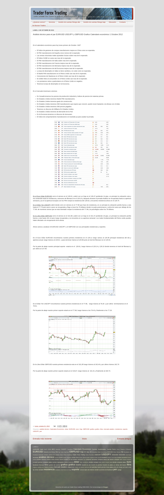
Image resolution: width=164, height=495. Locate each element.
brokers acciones (122, 457)
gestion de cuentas (54, 465)
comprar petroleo (126, 459)
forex (47, 465)
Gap (81, 429)
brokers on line (68, 459)
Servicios (52, 22)
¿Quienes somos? (39, 22)
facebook (36, 465)
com (84, 459)
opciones (87, 467)
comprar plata (47, 462)
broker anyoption (67, 457)
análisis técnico (44, 429)
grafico (97, 429)
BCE (53, 449)
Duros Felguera (121, 449)
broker (61, 457)
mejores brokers (49, 467)
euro (77, 429)
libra (101, 429)
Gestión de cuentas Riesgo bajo (94, 22)
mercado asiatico (109, 429)
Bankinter (58, 449)
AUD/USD (36, 449)
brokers (104, 457)
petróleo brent (96, 467)
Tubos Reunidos (90, 454)
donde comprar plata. (119, 462)
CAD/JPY (63, 449)
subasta (82, 470)
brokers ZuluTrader (112, 457)
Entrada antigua (124, 439)
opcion (82, 467)
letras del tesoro (121, 465)
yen (41, 431)
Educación (112, 22)
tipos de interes (89, 470)
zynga (119, 470)
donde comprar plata (107, 462)
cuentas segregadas (58, 462)
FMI (57, 452)
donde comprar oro (95, 462)
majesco (35, 467)
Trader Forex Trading (79, 455)
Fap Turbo (61, 452)
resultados (57, 469)
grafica (92, 429)
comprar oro (118, 459)
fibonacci (41, 465)
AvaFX (45, 449)
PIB (122, 452)
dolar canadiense (84, 462)
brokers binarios (41, 459)
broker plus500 (98, 457)
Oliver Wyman (116, 452)
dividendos (71, 462)
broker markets (90, 457)
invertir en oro (86, 465)
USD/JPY (36, 431)
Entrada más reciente (42, 439)
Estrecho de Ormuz (49, 452)
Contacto (122, 22)
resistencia (118, 429)
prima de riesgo (117, 467)
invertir (78, 465)
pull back (125, 467)
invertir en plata (108, 465)
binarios (57, 457)
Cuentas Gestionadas (99, 449)
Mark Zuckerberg (102, 452)
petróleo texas (105, 467)
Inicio (84, 439)
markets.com (40, 467)
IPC (85, 452)
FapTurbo (66, 452)
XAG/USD (115, 455)
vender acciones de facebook (104, 470)
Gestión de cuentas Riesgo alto (69, 22)
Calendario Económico (57, 429)
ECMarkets (128, 449)
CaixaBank (70, 449)
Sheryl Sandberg (67, 454)
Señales (46, 454)
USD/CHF (97, 455)
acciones (35, 457)
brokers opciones (78, 459)
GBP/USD (86, 429)
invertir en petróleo (96, 465)
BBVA (49, 449)
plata (111, 467)
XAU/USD (122, 455)
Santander (41, 454)
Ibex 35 (89, 452)
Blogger (105, 487)
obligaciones (70, 467)
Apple (41, 449)
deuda (66, 462)
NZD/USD (110, 452)
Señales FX (52, 454)
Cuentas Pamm (111, 449)
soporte (125, 429)
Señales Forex (59, 454)
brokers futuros (59, 459)
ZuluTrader (128, 454)
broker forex (75, 457)
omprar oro (78, 467)
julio (114, 465)
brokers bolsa (50, 459)
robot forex (63, 469)
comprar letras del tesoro (106, 459)
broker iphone (82, 457)
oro (91, 467)
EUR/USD (72, 429)
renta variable (39, 470)
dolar (66, 429)
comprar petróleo (38, 462)
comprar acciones (91, 459)
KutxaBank (94, 452)
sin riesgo (68, 469)
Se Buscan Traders (39, 25)
